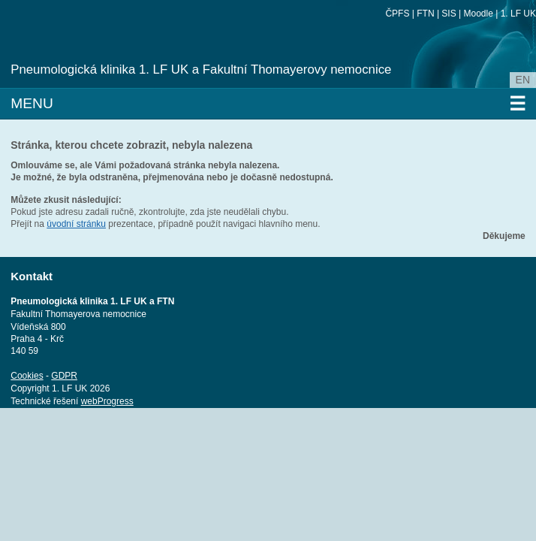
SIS (448, 13)
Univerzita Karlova (123, 52)
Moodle (477, 13)
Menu (268, 104)
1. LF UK (518, 13)
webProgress (107, 401)
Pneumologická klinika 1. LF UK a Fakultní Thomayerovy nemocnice (201, 69)
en (523, 80)
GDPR (64, 375)
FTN (425, 13)
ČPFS (397, 13)
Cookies (27, 375)
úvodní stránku (76, 224)
